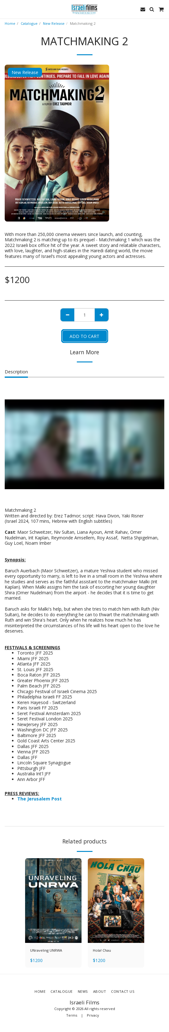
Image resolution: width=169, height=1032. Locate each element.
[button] (7, 9)
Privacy (93, 1015)
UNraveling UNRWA (46, 950)
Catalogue (29, 23)
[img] (53, 900)
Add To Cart (84, 336)
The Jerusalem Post (39, 799)
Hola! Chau (102, 950)
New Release (54, 23)
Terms (71, 1015)
